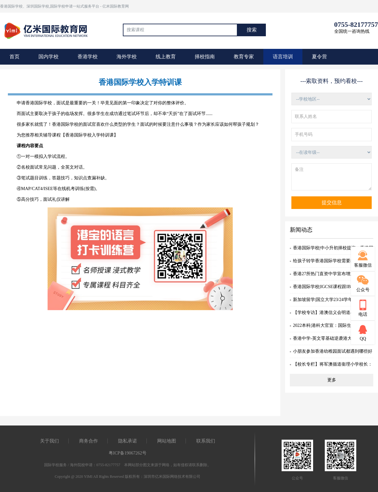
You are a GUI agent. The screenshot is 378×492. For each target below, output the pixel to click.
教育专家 (244, 56)
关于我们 (49, 440)
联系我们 (205, 440)
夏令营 (319, 56)
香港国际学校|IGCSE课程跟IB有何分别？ (333, 286)
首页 (14, 56)
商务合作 (88, 440)
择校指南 (205, 56)
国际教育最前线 (49, 29)
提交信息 (332, 202)
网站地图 (166, 440)
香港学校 (87, 56)
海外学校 (127, 56)
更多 (331, 380)
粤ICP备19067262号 (127, 453)
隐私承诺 (127, 440)
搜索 (252, 29)
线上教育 (166, 56)
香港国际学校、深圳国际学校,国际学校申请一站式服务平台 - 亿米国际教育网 (64, 6)
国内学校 (48, 56)
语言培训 (283, 56)
